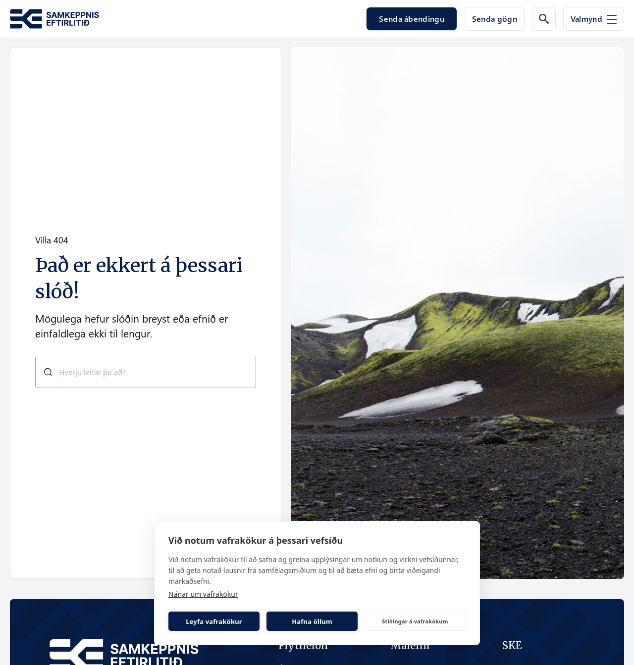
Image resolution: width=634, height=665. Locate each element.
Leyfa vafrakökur (214, 621)
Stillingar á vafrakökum (415, 621)
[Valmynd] (593, 19)
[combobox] (145, 372)
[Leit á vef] (544, 19)
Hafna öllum (312, 621)
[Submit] (44, 372)
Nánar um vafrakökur (203, 594)
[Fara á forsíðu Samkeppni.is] (54, 19)
